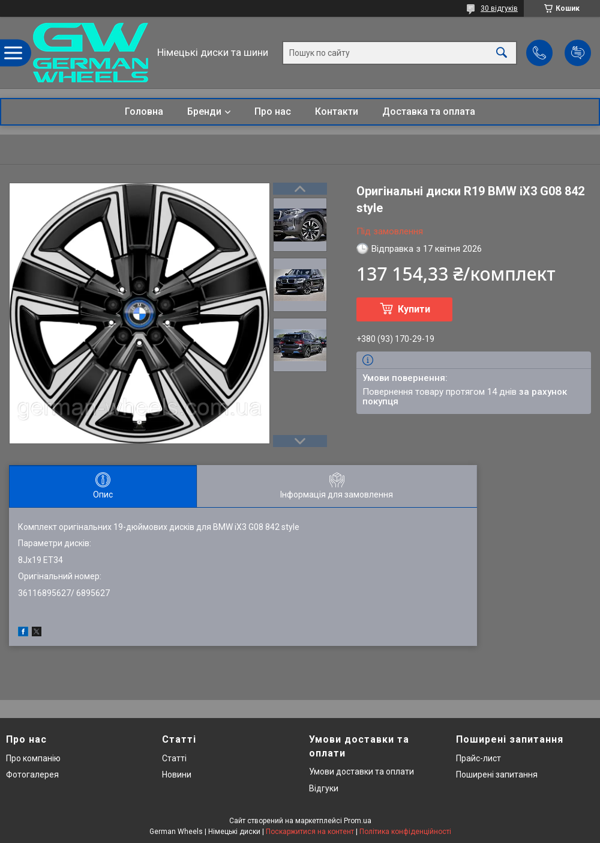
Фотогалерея (32, 774)
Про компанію (33, 758)
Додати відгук (578, 53)
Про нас (272, 111)
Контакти (336, 111)
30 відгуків (499, 8)
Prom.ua (357, 821)
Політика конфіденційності (405, 831)
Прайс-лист (478, 758)
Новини (176, 774)
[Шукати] (501, 52)
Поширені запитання (497, 774)
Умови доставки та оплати (361, 771)
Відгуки (323, 788)
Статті (174, 758)
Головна (144, 111)
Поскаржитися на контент (310, 831)
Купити (414, 309)
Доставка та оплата (428, 111)
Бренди (204, 111)
